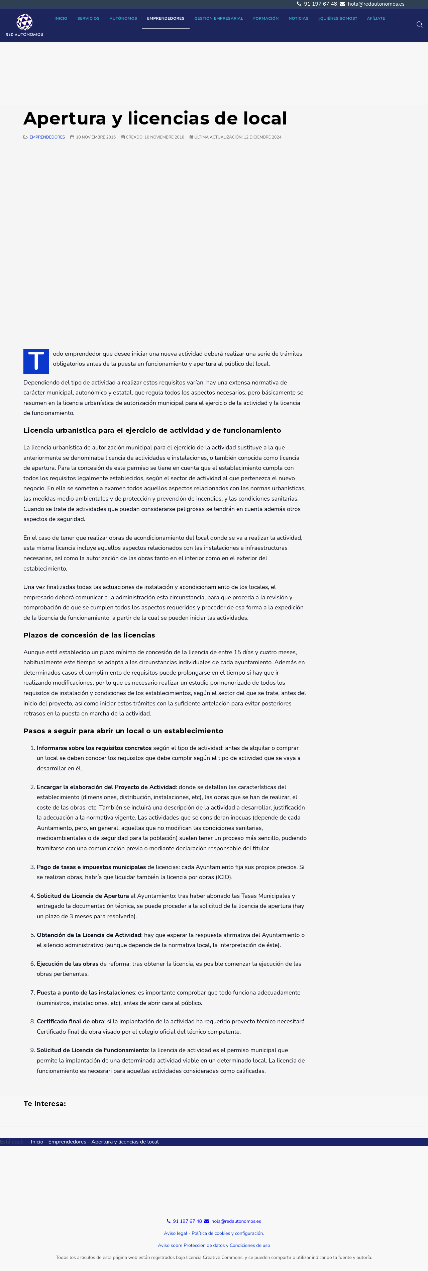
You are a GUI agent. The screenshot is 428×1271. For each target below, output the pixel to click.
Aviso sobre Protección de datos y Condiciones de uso (214, 1245)
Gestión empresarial (219, 18)
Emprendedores (165, 18)
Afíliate (376, 18)
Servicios (89, 18)
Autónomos (123, 18)
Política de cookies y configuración (227, 1233)
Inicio (61, 18)
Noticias (298, 18)
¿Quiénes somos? (338, 18)
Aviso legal (175, 1233)
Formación (266, 18)
